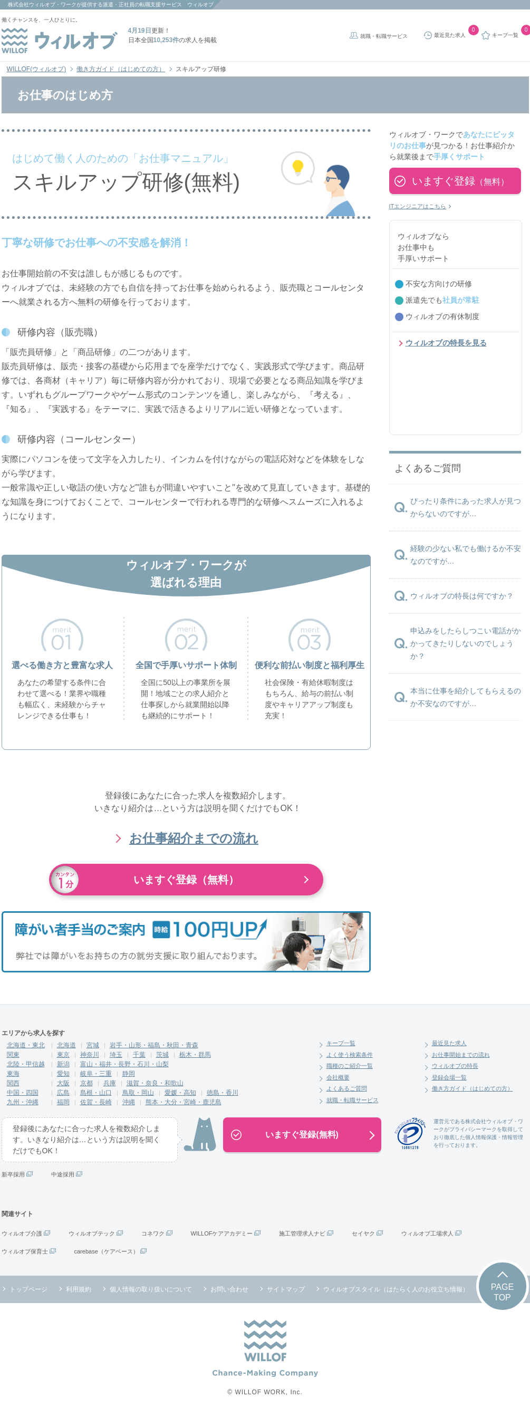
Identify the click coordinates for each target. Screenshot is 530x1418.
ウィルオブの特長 (455, 1066)
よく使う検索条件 (349, 1055)
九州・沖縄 (22, 1102)
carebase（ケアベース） (106, 1251)
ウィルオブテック (92, 1233)
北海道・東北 (26, 1045)
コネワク (153, 1233)
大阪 (63, 1083)
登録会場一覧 (449, 1077)
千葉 (139, 1054)
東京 (63, 1054)
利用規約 (78, 1289)
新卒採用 (13, 1174)
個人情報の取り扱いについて (151, 1289)
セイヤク (363, 1233)
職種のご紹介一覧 (349, 1066)
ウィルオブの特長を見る (446, 343)
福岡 (63, 1102)
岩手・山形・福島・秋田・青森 (154, 1045)
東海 (13, 1073)
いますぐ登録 (460, 181)
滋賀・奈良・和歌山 (155, 1083)
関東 (13, 1054)
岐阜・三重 (96, 1073)
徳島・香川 (222, 1092)
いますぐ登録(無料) (302, 1134)
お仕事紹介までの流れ (193, 838)
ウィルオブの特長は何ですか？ (462, 596)
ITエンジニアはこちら (418, 206)
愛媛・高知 (180, 1092)
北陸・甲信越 (26, 1064)
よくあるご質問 (346, 1088)
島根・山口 (96, 1092)
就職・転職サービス (384, 36)
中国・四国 (22, 1092)
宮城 (92, 1045)
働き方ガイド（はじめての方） (120, 69)
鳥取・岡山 (138, 1092)
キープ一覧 (340, 1043)
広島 (63, 1092)
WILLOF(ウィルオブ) (36, 69)
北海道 (66, 1045)
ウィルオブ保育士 (25, 1251)
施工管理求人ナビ (302, 1233)
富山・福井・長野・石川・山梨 (124, 1064)
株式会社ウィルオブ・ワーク (42, 4)
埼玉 (116, 1054)
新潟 (63, 1064)
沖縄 (128, 1102)
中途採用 (62, 1174)
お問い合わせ (229, 1289)
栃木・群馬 (195, 1054)
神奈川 (89, 1054)
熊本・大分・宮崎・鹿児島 (183, 1102)
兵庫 (109, 1083)
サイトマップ (286, 1289)
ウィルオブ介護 (22, 1233)
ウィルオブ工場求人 (427, 1233)
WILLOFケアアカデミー (222, 1233)
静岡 (128, 1073)
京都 (86, 1083)
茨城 (162, 1054)
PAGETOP (502, 1291)
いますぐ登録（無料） (186, 879)
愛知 (63, 1073)
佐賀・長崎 (96, 1102)
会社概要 (338, 1077)
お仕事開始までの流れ (461, 1055)
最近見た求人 (449, 1043)
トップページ (28, 1289)
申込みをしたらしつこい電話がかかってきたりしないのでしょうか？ (465, 643)
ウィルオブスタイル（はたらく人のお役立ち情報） (396, 1289)
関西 (13, 1083)
